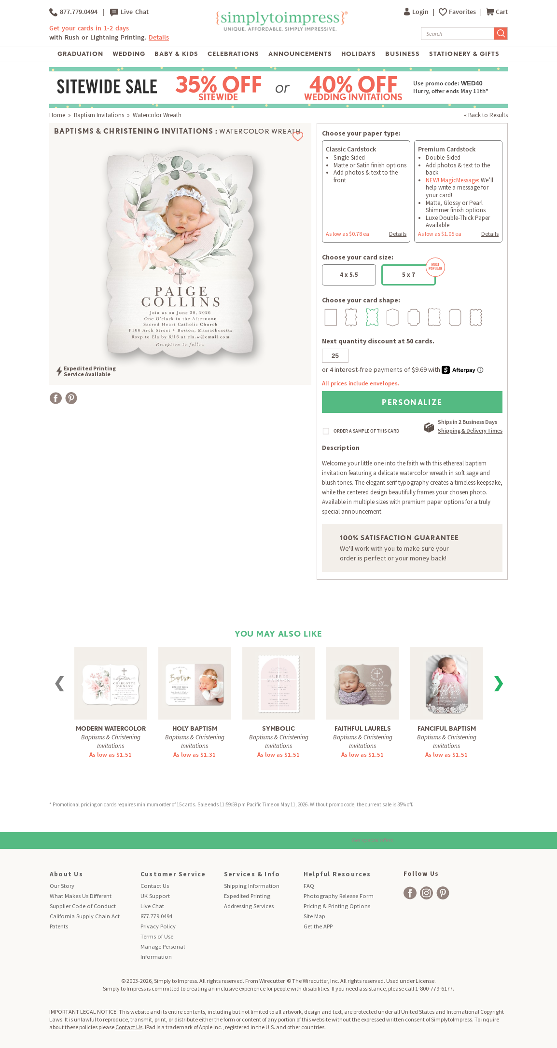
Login (417, 12)
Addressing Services (249, 906)
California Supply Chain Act (85, 916)
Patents (59, 926)
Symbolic (278, 728)
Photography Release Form (339, 895)
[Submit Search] (501, 33)
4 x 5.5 (349, 275)
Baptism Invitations (99, 115)
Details (159, 37)
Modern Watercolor (111, 728)
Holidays (358, 53)
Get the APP (318, 926)
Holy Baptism (194, 728)
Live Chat (129, 12)
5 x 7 (419, 271)
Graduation (80, 53)
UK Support (155, 895)
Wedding (128, 53)
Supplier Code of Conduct (83, 906)
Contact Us (154, 885)
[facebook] (410, 892)
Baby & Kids (176, 53)
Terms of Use (156, 936)
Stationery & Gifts (464, 53)
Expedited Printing (247, 895)
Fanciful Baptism (447, 728)
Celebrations (233, 53)
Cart (497, 12)
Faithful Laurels (362, 728)
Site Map (314, 916)
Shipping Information (251, 885)
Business (402, 53)
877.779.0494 (73, 12)
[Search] (458, 33)
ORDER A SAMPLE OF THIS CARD (366, 431)
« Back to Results (486, 115)
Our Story (62, 885)
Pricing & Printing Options (337, 906)
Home (57, 115)
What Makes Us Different (80, 895)
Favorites (463, 12)
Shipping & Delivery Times (470, 430)
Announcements (300, 53)
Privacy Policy (158, 926)
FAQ (309, 885)
